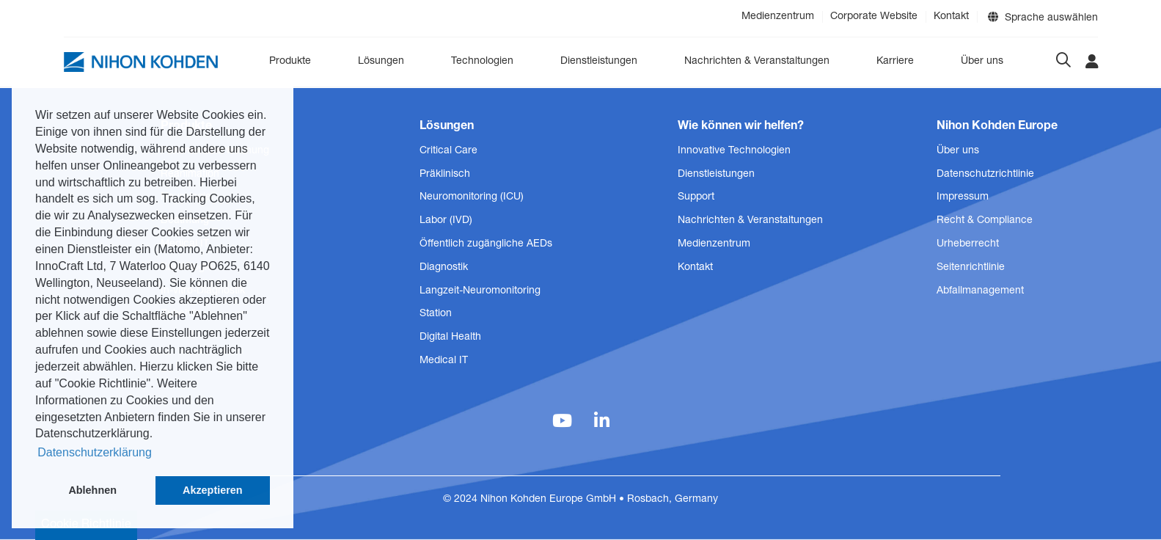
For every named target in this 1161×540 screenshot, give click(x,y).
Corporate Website (874, 17)
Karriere (895, 61)
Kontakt (951, 17)
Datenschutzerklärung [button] (94, 452)
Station (436, 314)
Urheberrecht (968, 244)
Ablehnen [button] (92, 490)
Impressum (963, 197)
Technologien (482, 61)
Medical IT (444, 361)
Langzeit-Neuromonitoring (480, 291)
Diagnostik (444, 268)
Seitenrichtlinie (971, 268)
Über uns (982, 61)
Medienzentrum (777, 17)
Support (696, 197)
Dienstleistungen (598, 61)
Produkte (290, 61)
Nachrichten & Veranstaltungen (756, 61)
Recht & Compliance (985, 221)
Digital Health (450, 337)
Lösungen (381, 61)
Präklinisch (445, 174)
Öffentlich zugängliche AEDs (486, 244)
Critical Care (448, 151)
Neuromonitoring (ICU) (472, 197)
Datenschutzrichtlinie (985, 174)
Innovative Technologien (734, 151)
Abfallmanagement (980, 291)
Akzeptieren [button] (213, 490)
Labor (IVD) (446, 221)
